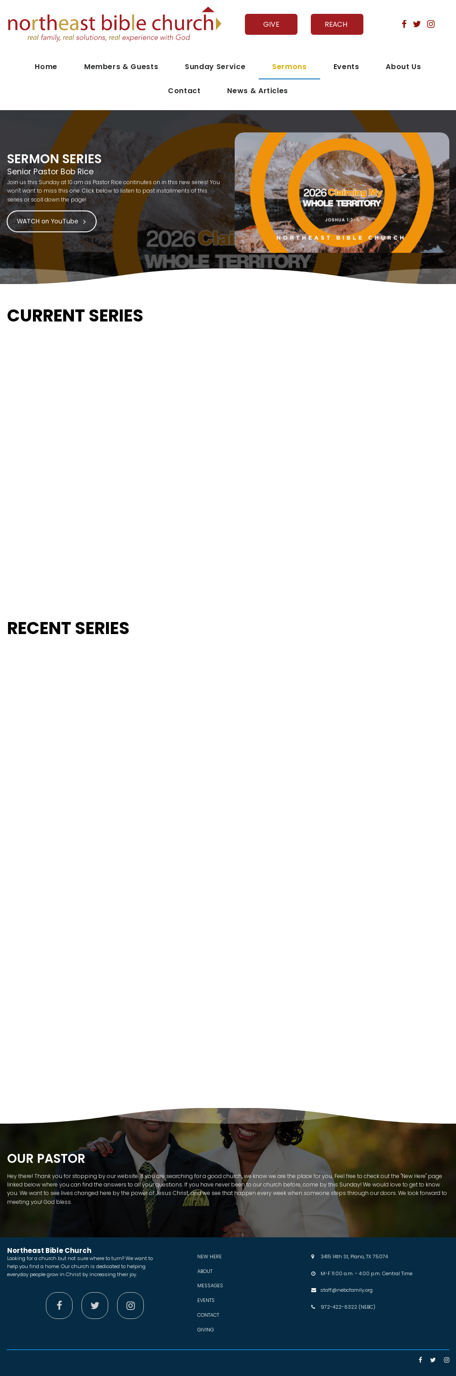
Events (346, 67)
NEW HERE (209, 1256)
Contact (184, 91)
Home (46, 67)
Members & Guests (121, 67)
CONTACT (208, 1314)
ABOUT (204, 1270)
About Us (403, 67)
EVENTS (206, 1299)
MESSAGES (210, 1285)
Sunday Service (215, 67)
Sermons (289, 67)
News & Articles (257, 91)
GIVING (205, 1329)
